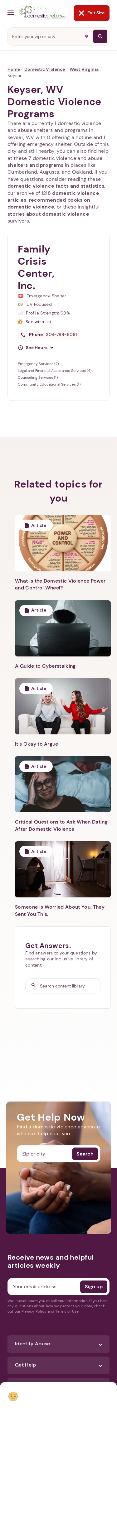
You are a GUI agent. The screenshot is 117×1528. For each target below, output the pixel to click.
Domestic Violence (44, 69)
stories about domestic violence (48, 214)
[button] (35, 348)
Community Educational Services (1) (49, 384)
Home (13, 69)
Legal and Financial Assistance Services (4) (55, 370)
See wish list (38, 321)
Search (85, 1153)
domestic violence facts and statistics (55, 186)
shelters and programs (35, 165)
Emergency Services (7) (39, 363)
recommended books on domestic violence (48, 203)
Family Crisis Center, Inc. (36, 267)
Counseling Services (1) (38, 377)
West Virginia (84, 69)
